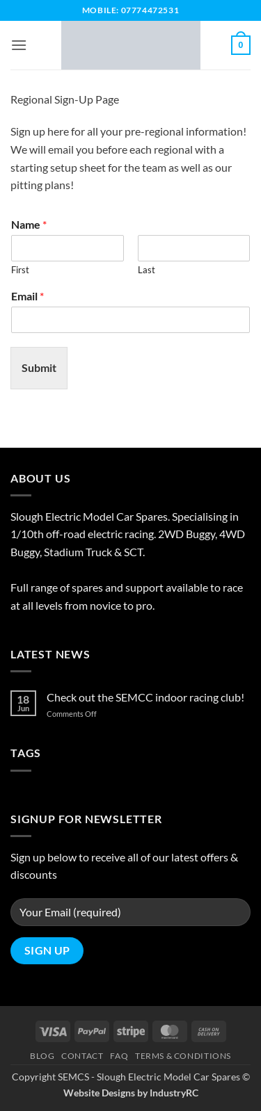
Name (29, 224)
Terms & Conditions (183, 1056)
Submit (39, 367)
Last (146, 269)
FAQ (119, 1056)
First (20, 269)
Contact (82, 1056)
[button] (18, 45)
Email (27, 295)
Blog (42, 1056)
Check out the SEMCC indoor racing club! (145, 697)
